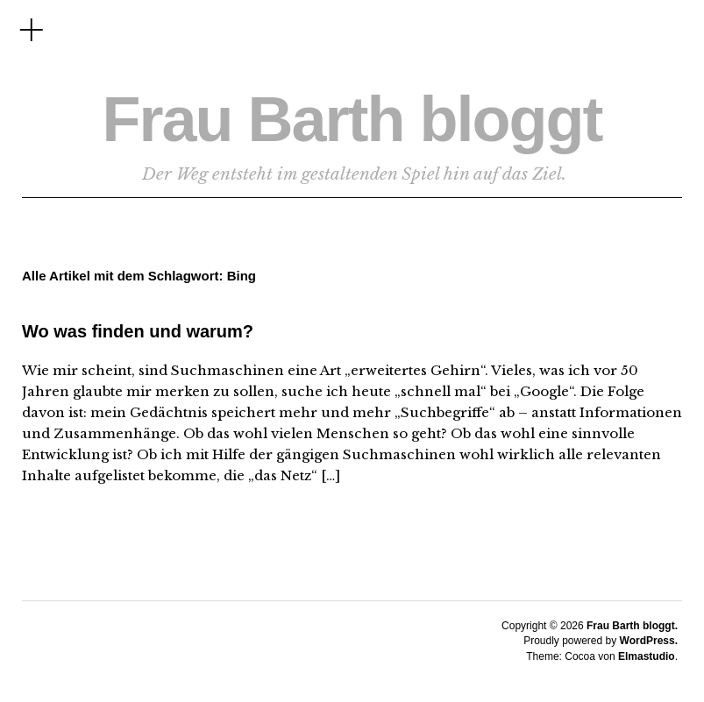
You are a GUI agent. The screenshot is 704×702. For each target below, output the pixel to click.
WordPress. (649, 641)
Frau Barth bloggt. (632, 626)
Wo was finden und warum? (137, 331)
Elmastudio (646, 656)
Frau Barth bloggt (352, 119)
